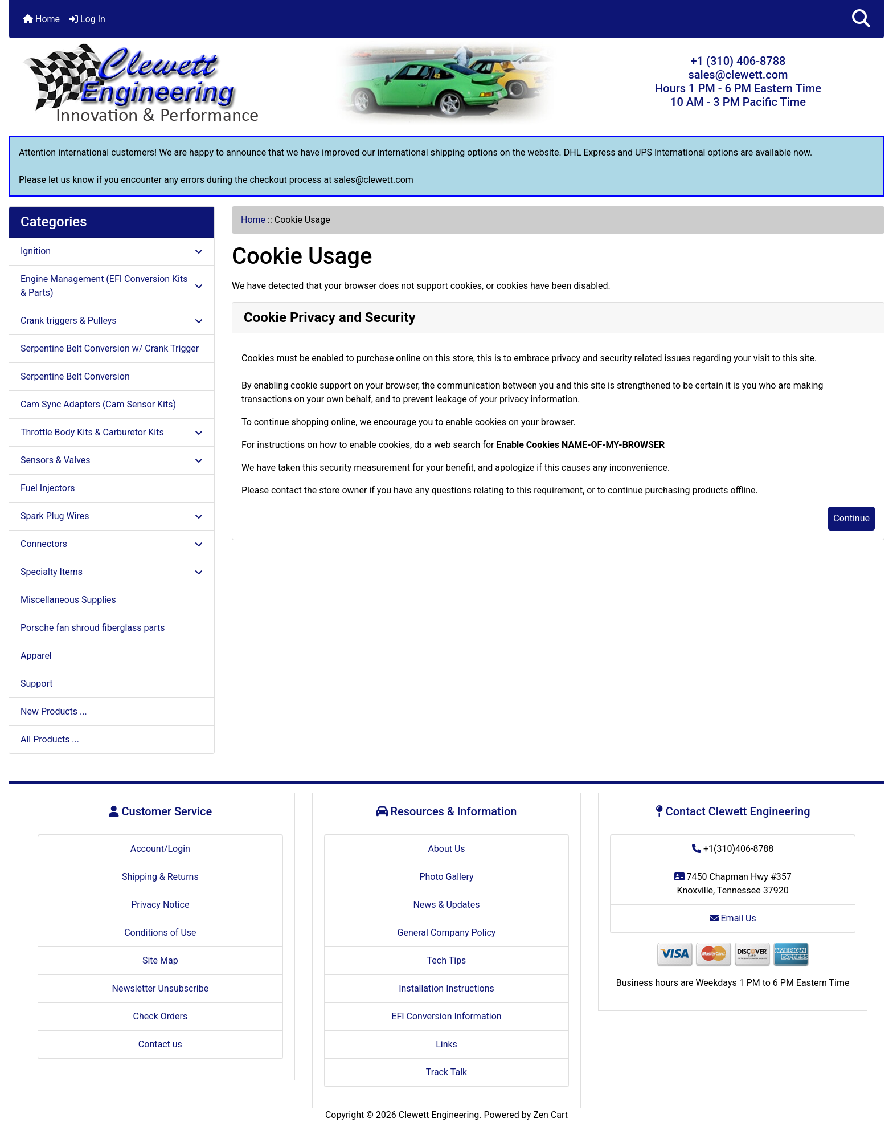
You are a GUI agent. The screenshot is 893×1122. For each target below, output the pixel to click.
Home (41, 19)
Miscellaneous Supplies (68, 599)
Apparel (36, 655)
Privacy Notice (160, 904)
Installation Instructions (446, 988)
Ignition (112, 251)
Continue (851, 518)
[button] (861, 19)
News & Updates (446, 904)
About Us (446, 848)
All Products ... (50, 739)
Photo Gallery (446, 876)
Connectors (112, 543)
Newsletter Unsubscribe (160, 988)
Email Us (733, 918)
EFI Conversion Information (446, 1016)
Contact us (160, 1044)
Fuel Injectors (48, 488)
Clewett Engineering (439, 1114)
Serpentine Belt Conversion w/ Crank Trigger (110, 348)
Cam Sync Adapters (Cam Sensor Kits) (98, 404)
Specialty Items (112, 571)
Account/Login (160, 848)
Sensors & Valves (112, 460)
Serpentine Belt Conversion (75, 376)
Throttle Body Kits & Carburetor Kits (112, 432)
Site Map (160, 960)
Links (446, 1044)
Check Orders (160, 1016)
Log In (87, 19)
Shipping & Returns (160, 876)
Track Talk (446, 1072)
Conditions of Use (160, 932)
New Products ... (54, 711)
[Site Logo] (155, 84)
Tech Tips (446, 960)
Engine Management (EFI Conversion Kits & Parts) (112, 286)
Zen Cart (550, 1114)
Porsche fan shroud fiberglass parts (93, 627)
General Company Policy (447, 932)
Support (36, 683)
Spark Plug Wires (112, 516)
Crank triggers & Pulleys (112, 320)
